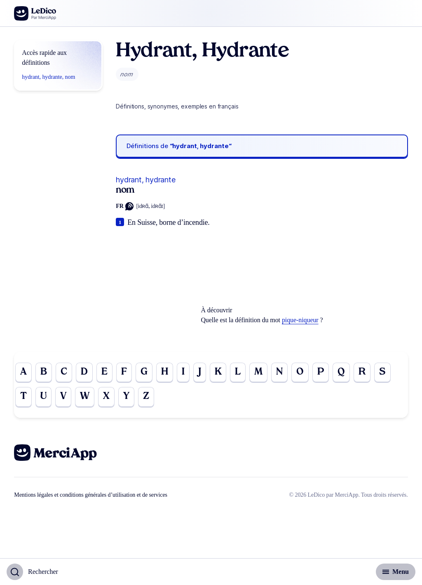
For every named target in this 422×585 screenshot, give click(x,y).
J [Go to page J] (201, 372)
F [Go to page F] (125, 372)
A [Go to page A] (23, 372)
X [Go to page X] (108, 397)
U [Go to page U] (44, 397)
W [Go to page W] (86, 397)
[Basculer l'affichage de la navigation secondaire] (395, 572)
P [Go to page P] (324, 372)
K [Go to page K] (220, 372)
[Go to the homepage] (35, 13)
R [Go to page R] (366, 372)
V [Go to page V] (64, 397)
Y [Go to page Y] (128, 397)
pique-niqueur (300, 319)
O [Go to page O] (303, 372)
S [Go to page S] (386, 372)
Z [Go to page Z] (148, 397)
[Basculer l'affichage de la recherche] (32, 572)
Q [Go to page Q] (345, 372)
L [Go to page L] (240, 372)
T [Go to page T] (23, 397)
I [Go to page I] (184, 372)
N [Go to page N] (282, 372)
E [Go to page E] (106, 372)
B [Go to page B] (43, 372)
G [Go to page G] (145, 372)
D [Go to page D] (85, 372)
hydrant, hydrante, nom (48, 77)
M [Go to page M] (261, 372)
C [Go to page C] (64, 372)
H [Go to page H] (166, 372)
